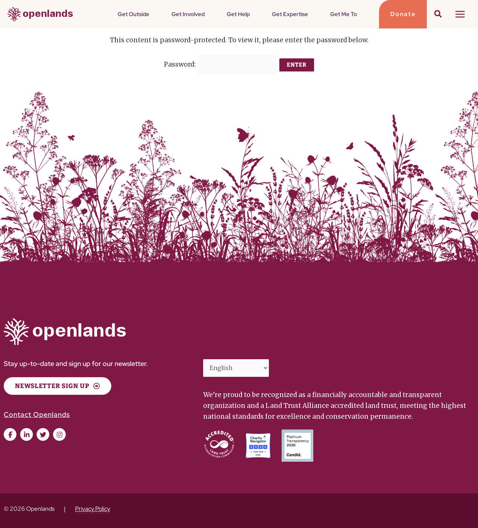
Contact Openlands (37, 410)
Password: (221, 62)
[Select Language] (238, 364)
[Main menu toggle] (460, 14)
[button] (193, 14)
